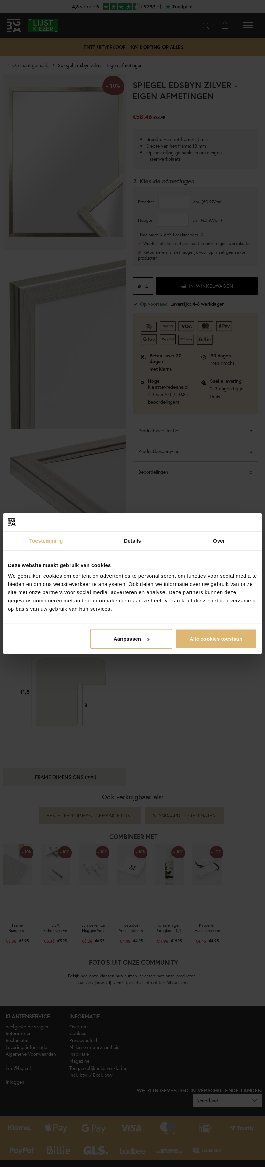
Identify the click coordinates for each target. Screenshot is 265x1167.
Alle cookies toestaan (216, 639)
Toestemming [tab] (46, 540)
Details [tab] (132, 540)
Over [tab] (219, 540)
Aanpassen (131, 639)
